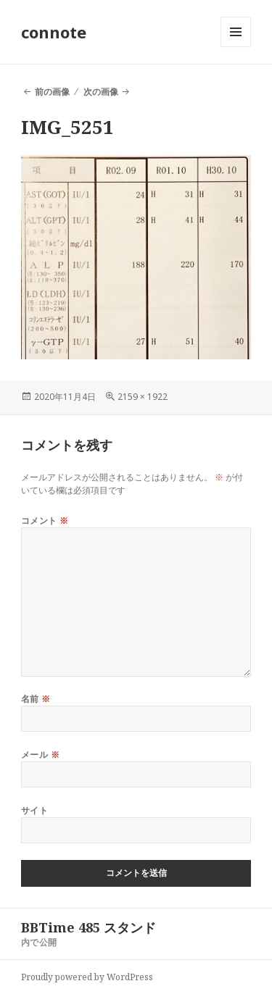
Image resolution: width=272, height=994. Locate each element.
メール (40, 754)
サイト (34, 810)
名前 (36, 699)
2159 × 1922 (143, 396)
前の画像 (52, 91)
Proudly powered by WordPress (87, 977)
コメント (45, 520)
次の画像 (100, 91)
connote (53, 32)
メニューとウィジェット (236, 46)
